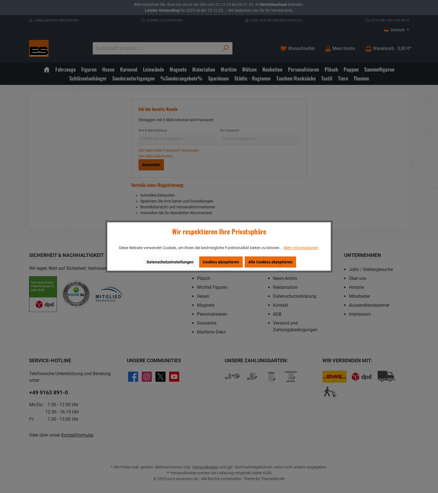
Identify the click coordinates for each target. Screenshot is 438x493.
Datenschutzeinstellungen (170, 262)
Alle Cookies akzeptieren (270, 262)
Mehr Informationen (301, 248)
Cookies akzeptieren (221, 262)
